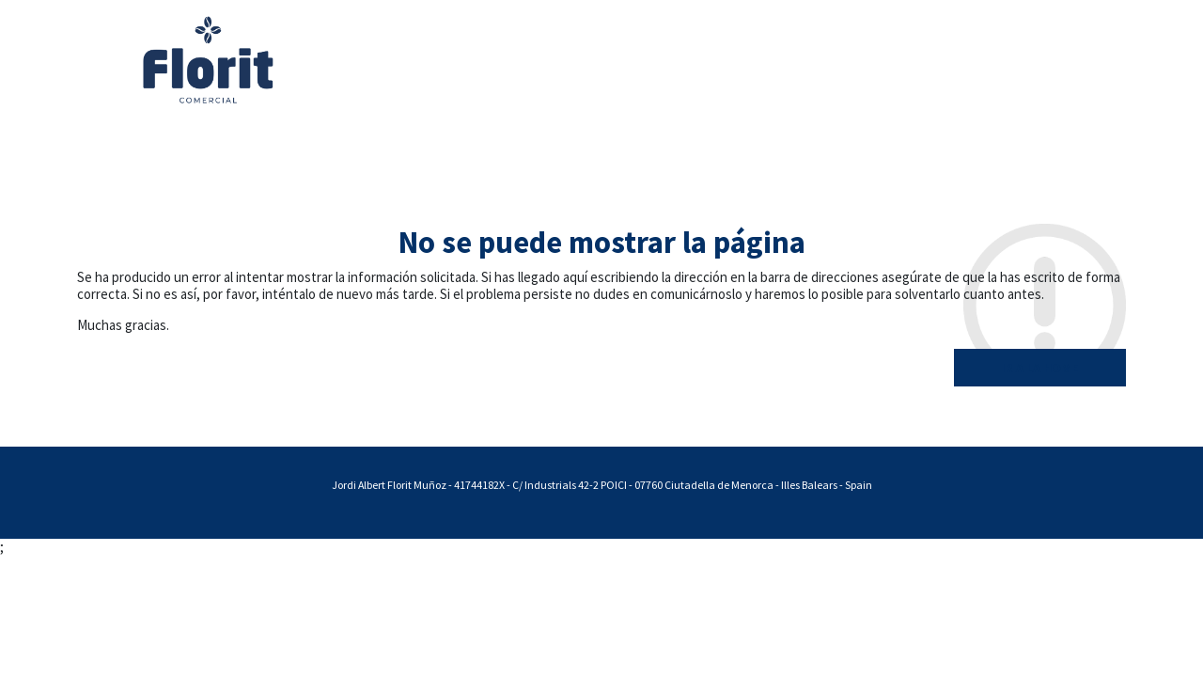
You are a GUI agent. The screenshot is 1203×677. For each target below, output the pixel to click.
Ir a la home (1040, 367)
